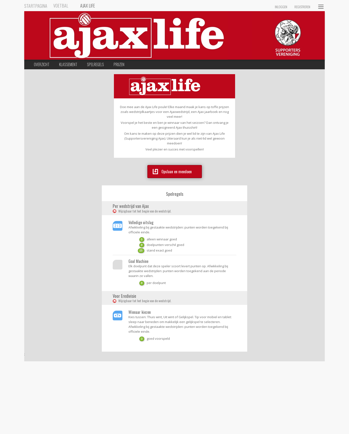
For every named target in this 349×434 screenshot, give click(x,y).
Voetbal (60, 5)
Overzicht (41, 64)
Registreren (302, 6)
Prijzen (119, 64)
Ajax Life (87, 5)
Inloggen (281, 6)
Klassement (68, 64)
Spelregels (95, 64)
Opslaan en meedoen (172, 171)
